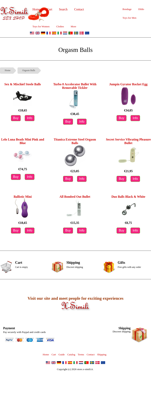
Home (7, 70)
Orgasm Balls (28, 70)
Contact (91, 354)
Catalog (71, 354)
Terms (81, 354)
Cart (54, 354)
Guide (61, 354)
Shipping (101, 354)
